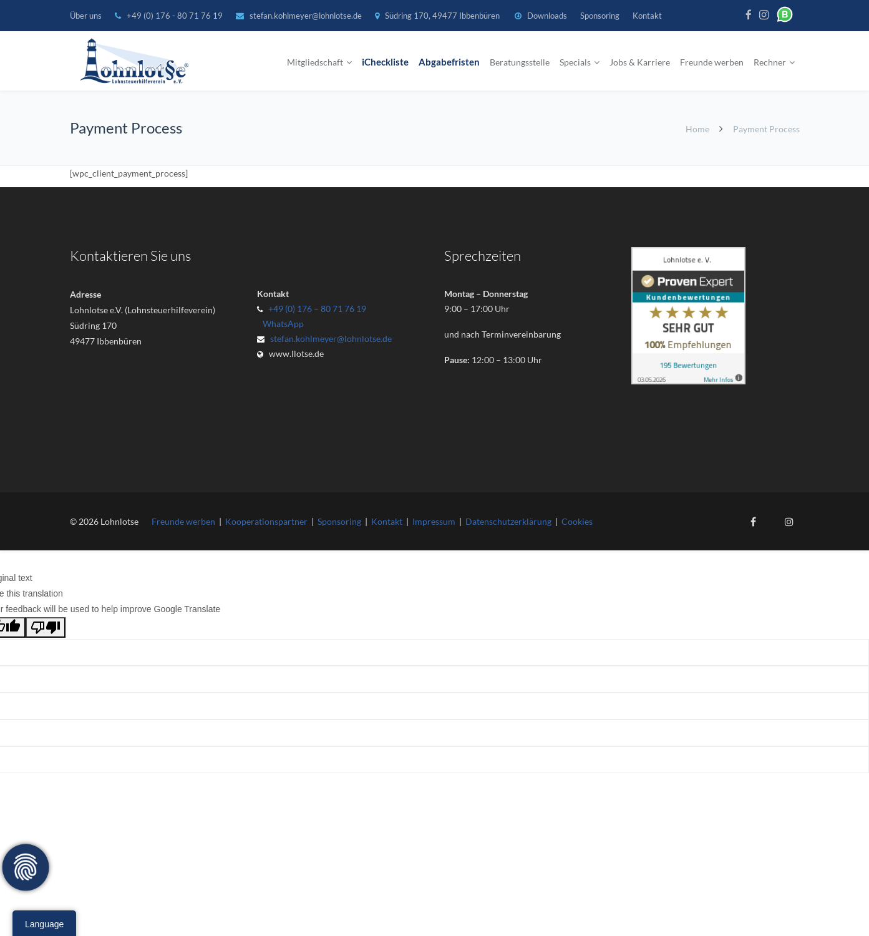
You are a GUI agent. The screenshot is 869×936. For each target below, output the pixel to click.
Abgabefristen (449, 62)
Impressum (433, 521)
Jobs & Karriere (639, 62)
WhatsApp (281, 323)
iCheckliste (385, 62)
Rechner (770, 62)
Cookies (577, 521)
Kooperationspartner (266, 521)
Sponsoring (599, 16)
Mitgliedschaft (315, 62)
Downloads (547, 16)
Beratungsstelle (520, 62)
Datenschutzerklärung (508, 521)
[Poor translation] (46, 627)
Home (697, 129)
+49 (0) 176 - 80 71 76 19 (176, 16)
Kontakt (647, 16)
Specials (575, 62)
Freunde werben (712, 62)
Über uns (86, 16)
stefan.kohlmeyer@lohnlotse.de (306, 16)
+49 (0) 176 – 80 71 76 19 (317, 308)
